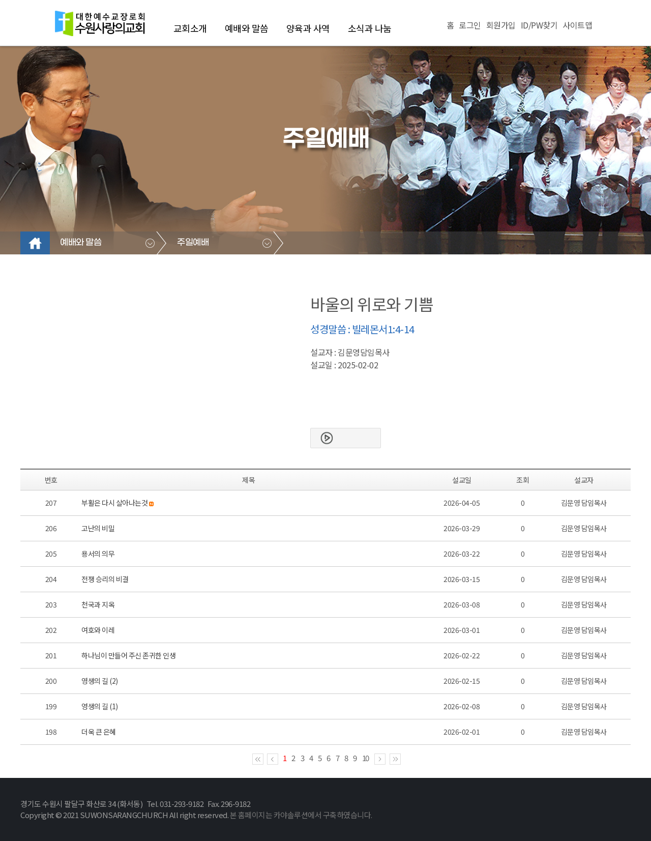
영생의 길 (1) (99, 706)
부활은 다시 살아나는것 (114, 503)
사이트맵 (577, 25)
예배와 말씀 (247, 28)
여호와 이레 (97, 630)
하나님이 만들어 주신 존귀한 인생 (128, 655)
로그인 (470, 25)
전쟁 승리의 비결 (105, 579)
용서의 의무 (97, 553)
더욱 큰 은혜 (98, 732)
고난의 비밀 (97, 528)
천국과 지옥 (97, 604)
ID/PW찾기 (539, 25)
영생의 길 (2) (99, 681)
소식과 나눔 (370, 28)
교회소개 (190, 28)
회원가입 (501, 25)
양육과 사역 (308, 28)
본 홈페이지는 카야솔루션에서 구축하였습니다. (301, 814)
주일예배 (193, 243)
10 (365, 757)
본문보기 (353, 438)
